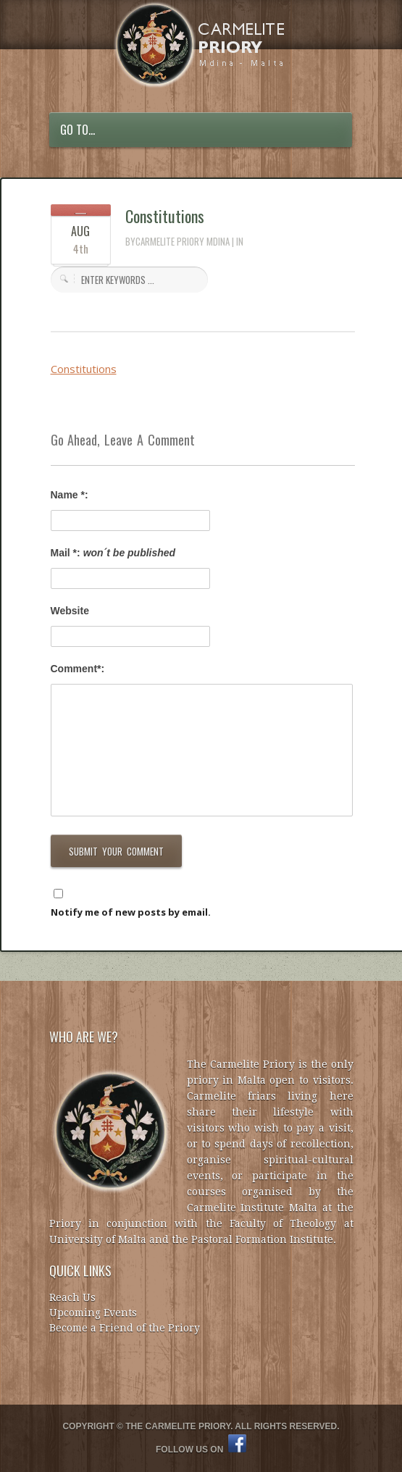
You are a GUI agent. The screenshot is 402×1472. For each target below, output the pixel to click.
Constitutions (164, 215)
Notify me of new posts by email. (131, 912)
